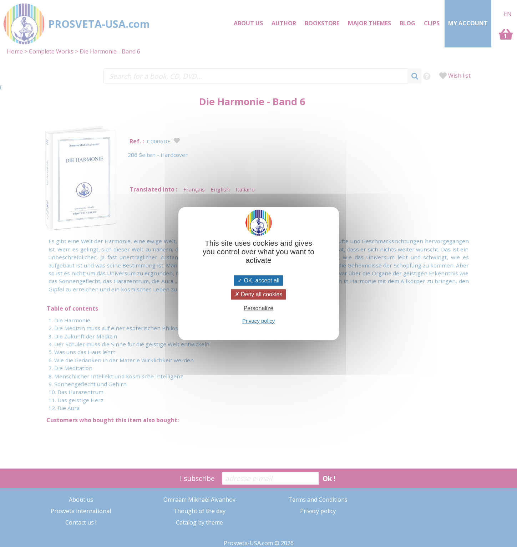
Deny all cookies (259, 294)
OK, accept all (258, 280)
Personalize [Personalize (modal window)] (259, 309)
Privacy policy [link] (258, 321)
